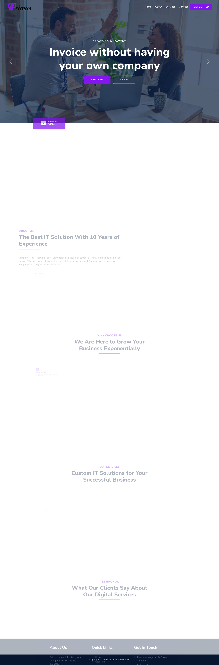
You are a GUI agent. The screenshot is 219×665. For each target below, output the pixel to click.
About (158, 6)
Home (148, 6)
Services (170, 6)
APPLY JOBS (97, 79)
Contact (183, 6)
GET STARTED (201, 6)
